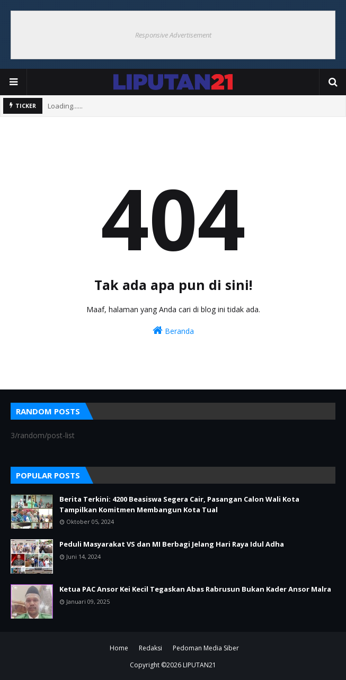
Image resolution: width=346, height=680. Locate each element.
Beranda (173, 330)
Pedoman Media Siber (206, 647)
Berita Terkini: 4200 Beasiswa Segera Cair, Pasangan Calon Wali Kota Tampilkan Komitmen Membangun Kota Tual (179, 504)
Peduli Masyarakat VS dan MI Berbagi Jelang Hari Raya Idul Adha (171, 544)
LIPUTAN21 (199, 664)
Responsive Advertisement (173, 35)
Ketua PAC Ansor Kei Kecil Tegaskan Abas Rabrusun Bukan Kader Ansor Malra (195, 589)
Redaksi (150, 647)
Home (119, 647)
